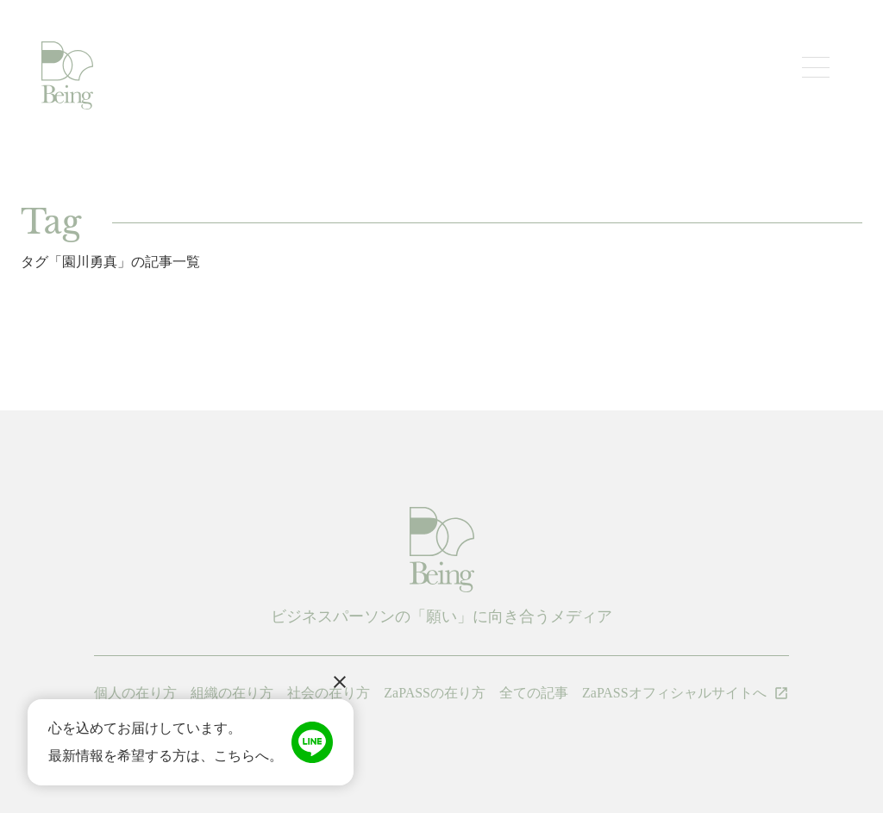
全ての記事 (533, 692)
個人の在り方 (135, 692)
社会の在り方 (328, 692)
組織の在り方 (232, 692)
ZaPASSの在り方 (434, 692)
